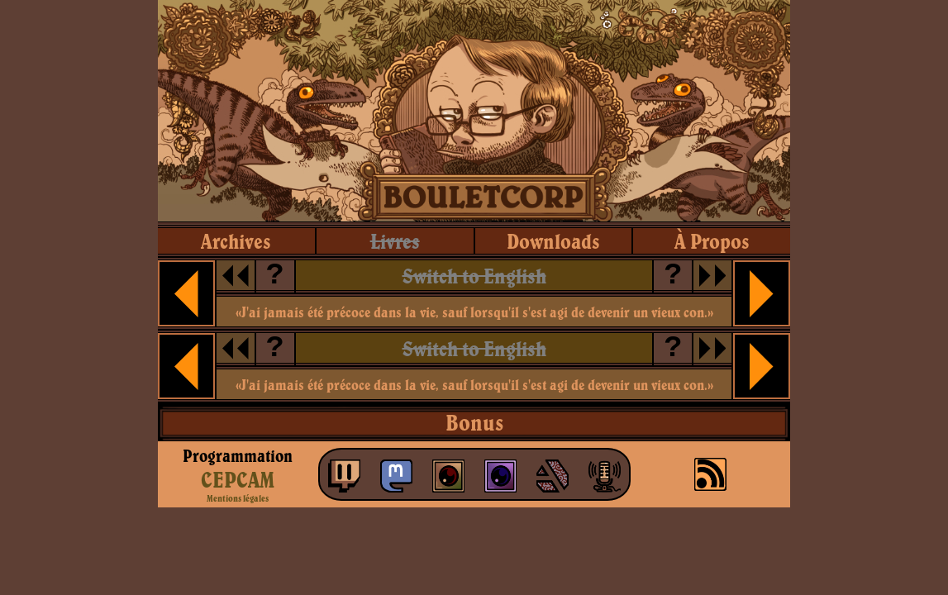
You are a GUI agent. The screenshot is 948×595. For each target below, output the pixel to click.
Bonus (474, 422)
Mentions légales (238, 498)
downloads (553, 241)
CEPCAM (237, 479)
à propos (712, 241)
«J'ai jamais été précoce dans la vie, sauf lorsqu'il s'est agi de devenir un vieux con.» (474, 312)
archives (236, 241)
